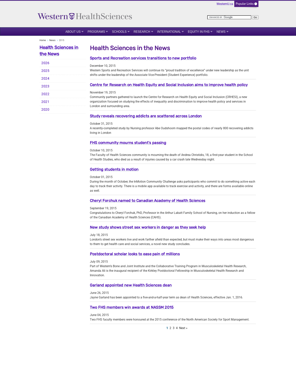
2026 (45, 63)
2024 (45, 78)
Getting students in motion (114, 169)
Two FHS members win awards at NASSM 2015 (132, 307)
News (221, 31)
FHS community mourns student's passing (128, 142)
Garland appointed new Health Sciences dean (131, 285)
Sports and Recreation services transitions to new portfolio (143, 58)
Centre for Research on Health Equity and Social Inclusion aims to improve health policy (169, 84)
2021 (45, 102)
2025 (45, 71)
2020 (45, 109)
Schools (119, 31)
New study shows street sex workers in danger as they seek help (148, 227)
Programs (96, 31)
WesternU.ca (225, 4)
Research (142, 31)
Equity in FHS (199, 31)
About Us (73, 31)
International (169, 31)
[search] (229, 17)
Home (42, 40)
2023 (45, 86)
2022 (45, 94)
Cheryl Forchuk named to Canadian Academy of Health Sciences (147, 200)
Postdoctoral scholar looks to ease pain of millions (135, 254)
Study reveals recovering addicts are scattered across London (146, 116)
